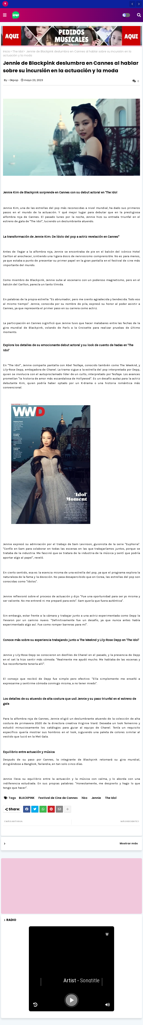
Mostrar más (129, 843)
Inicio (6, 51)
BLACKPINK (26, 798)
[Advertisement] (71, 886)
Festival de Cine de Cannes (58, 798)
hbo (84, 798)
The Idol (17, 51)
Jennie (96, 798)
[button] (132, 4)
